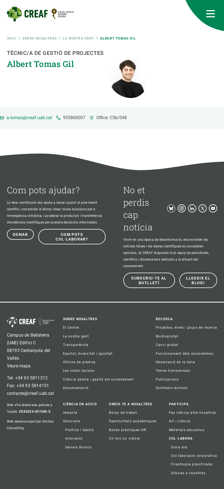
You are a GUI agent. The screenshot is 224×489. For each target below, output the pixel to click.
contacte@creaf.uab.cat (30, 393)
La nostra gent (78, 38)
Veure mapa (19, 365)
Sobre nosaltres (39, 38)
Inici (11, 38)
